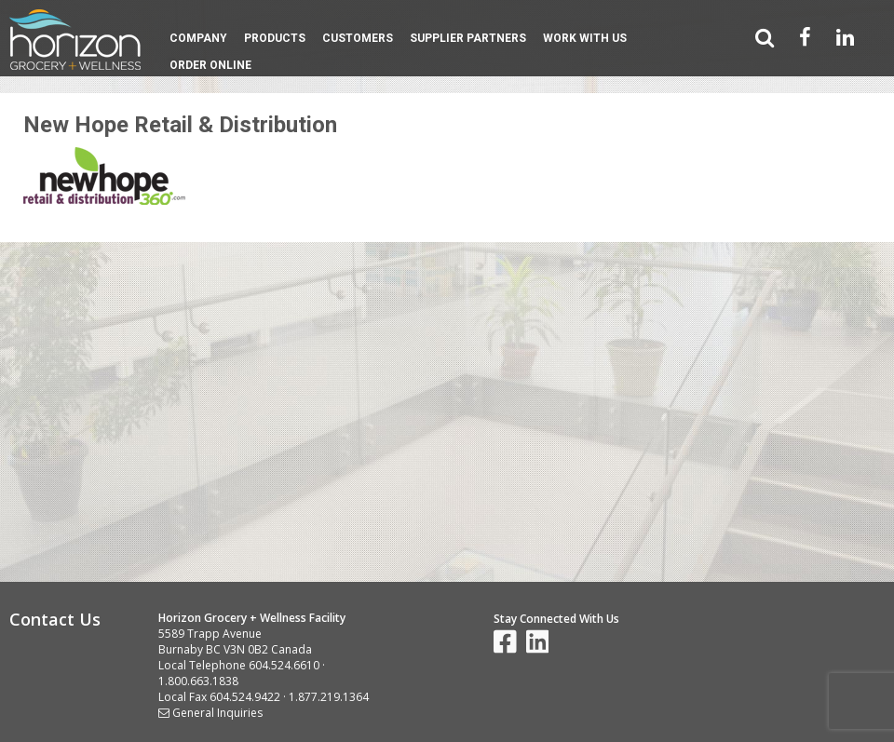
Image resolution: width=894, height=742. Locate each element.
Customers (357, 38)
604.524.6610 (284, 665)
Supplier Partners (468, 38)
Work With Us (585, 38)
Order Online (210, 65)
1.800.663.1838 (198, 681)
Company (198, 38)
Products (274, 38)
